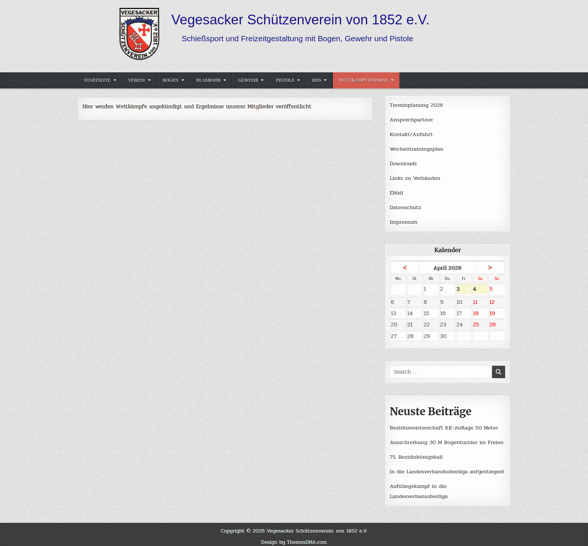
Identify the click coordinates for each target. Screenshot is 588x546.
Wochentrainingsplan (417, 148)
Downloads (403, 162)
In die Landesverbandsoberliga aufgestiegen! (447, 468)
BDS (316, 80)
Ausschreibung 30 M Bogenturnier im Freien (447, 439)
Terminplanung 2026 (417, 104)
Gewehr (248, 80)
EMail (396, 191)
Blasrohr (208, 80)
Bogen (171, 80)
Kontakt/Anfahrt (411, 133)
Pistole (285, 80)
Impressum (404, 219)
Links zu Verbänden (415, 176)
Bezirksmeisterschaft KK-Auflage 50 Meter (445, 425)
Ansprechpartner (412, 119)
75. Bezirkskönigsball (416, 454)
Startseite (97, 80)
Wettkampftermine (363, 80)
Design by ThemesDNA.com (294, 538)
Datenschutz (406, 205)
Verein (136, 80)
